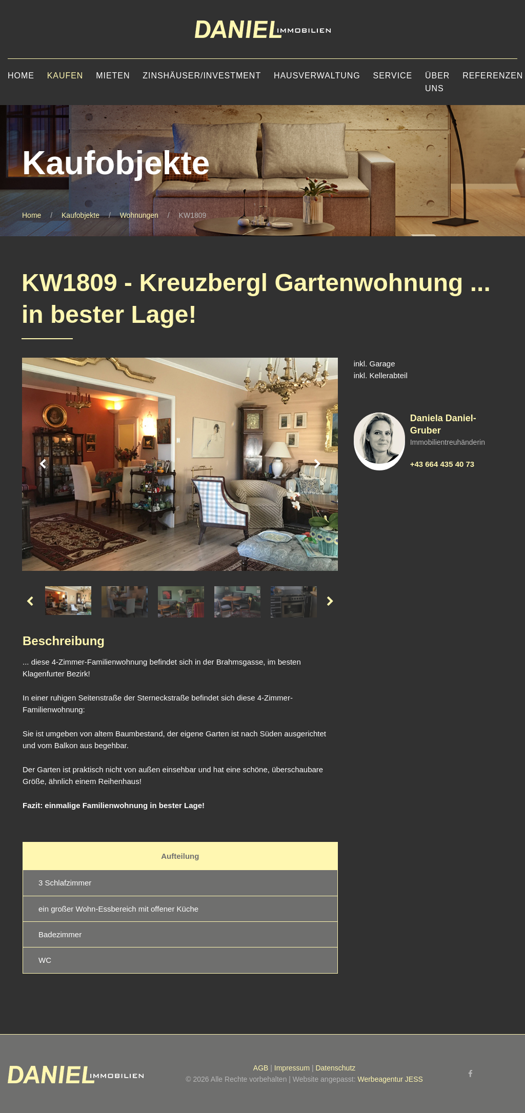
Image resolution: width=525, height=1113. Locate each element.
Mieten (113, 75)
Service (393, 75)
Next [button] (317, 464)
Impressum (292, 1068)
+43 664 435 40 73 (442, 464)
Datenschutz (335, 1068)
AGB (261, 1068)
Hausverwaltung (317, 75)
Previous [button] (42, 464)
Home (21, 75)
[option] (180, 464)
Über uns (437, 82)
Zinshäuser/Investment (202, 75)
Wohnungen (139, 215)
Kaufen (65, 75)
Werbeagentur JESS (389, 1079)
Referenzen (492, 75)
